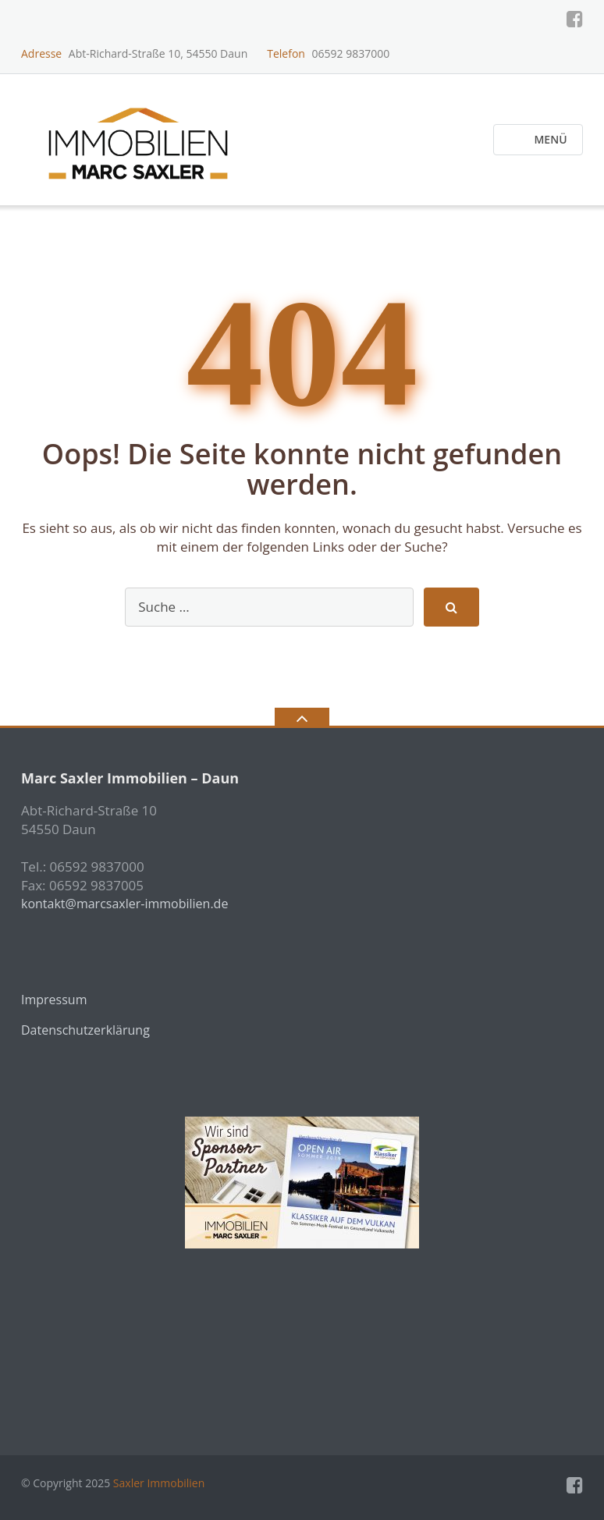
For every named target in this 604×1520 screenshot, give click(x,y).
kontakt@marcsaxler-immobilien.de (124, 903)
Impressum (54, 999)
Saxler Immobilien (158, 1483)
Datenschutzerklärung (85, 1030)
